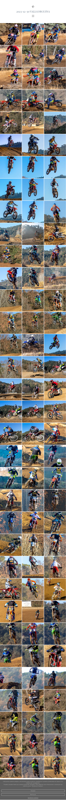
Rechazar (33, 794)
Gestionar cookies (33, 798)
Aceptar (33, 791)
